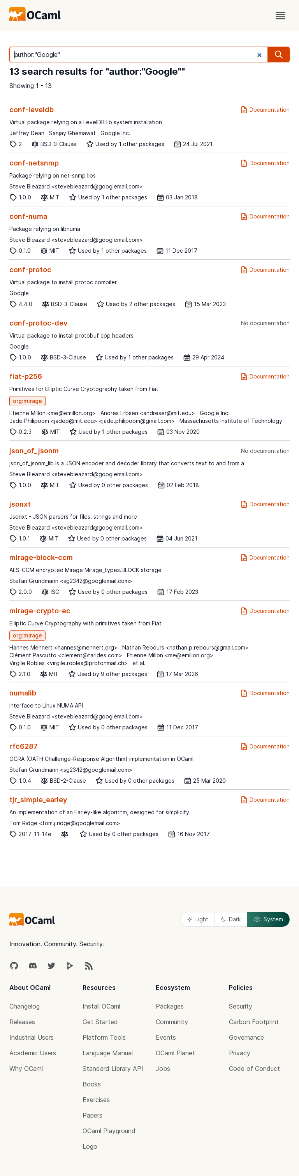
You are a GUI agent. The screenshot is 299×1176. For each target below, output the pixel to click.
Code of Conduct (254, 1068)
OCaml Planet (175, 1053)
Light (197, 919)
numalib (22, 693)
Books (92, 1084)
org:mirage (27, 401)
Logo (90, 1146)
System (268, 919)
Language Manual (108, 1053)
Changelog (24, 1006)
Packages (170, 1006)
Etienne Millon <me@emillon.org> (52, 413)
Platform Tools (104, 1037)
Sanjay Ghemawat (72, 133)
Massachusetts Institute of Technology (230, 420)
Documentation (265, 110)
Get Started (100, 1022)
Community (172, 1022)
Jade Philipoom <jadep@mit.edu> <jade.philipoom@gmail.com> (92, 420)
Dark (231, 919)
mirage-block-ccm (41, 557)
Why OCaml (26, 1068)
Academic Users (32, 1053)
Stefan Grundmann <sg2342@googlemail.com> (70, 580)
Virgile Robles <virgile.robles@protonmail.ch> (68, 663)
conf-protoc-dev (38, 323)
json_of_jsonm (34, 451)
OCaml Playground (109, 1131)
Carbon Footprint (254, 1022)
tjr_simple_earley (38, 800)
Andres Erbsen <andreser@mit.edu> (147, 413)
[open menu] (280, 15)
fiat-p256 (25, 376)
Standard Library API (113, 1068)
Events (166, 1037)
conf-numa (28, 216)
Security (240, 1006)
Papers (92, 1115)
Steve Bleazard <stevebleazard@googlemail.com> (76, 186)
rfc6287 (23, 746)
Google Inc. (115, 133)
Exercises (96, 1100)
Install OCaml (101, 1006)
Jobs (163, 1068)
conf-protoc (30, 270)
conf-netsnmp (34, 163)
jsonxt (20, 504)
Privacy (239, 1053)
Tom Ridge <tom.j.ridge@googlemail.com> (64, 823)
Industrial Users (31, 1037)
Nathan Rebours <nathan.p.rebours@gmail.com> (185, 647)
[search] (279, 54)
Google (19, 293)
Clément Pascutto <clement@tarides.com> (65, 655)
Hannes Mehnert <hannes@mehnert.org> (63, 647)
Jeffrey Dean (26, 133)
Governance (246, 1037)
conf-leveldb (31, 110)
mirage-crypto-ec (39, 611)
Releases (22, 1022)
